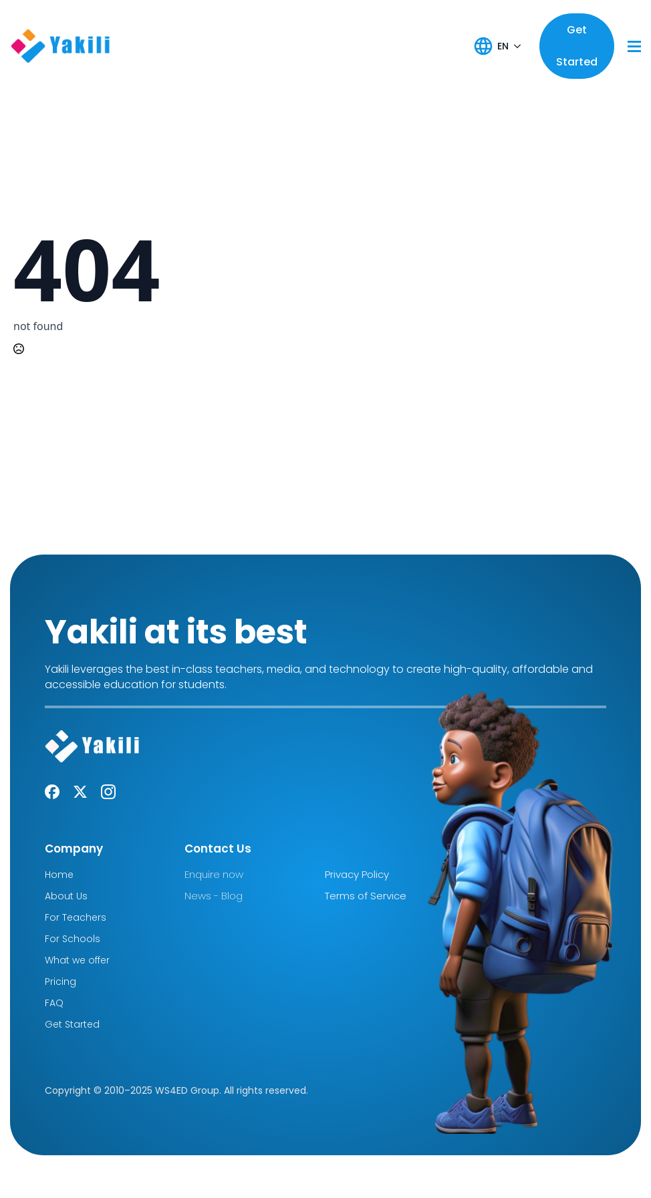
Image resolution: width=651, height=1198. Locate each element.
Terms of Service (365, 896)
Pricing (60, 981)
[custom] (52, 791)
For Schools (72, 938)
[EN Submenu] (517, 46)
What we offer (77, 960)
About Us (66, 896)
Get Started (72, 1024)
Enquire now (213, 874)
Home (59, 874)
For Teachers (75, 917)
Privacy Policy (357, 874)
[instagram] (108, 791)
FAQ (54, 1003)
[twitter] (80, 791)
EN (503, 46)
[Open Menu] (634, 46)
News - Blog (213, 896)
